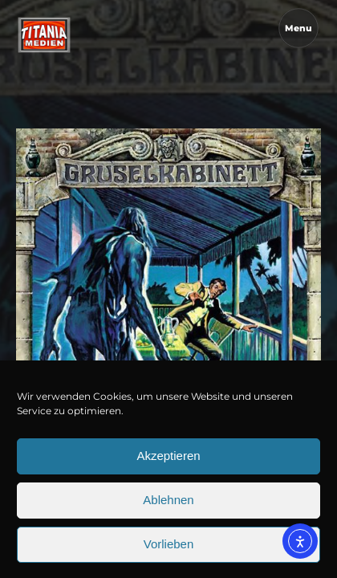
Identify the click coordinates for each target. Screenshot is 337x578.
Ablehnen (168, 519)
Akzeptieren (168, 475)
